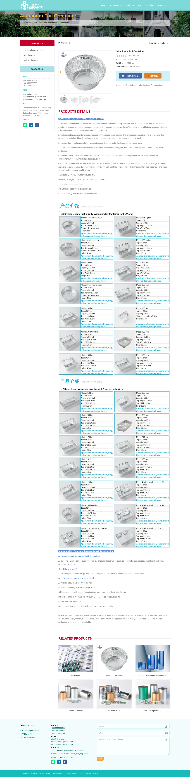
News (140, 5)
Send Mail (130, 76)
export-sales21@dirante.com (34, 97)
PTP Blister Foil (29, 55)
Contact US (163, 5)
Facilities (150, 5)
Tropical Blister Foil (30, 60)
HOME (103, 5)
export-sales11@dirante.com (34, 99)
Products (130, 5)
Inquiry (152, 76)
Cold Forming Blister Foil (33, 50)
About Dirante (116, 5)
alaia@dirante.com (30, 94)
